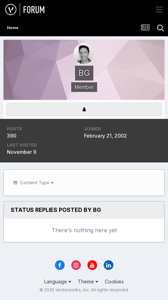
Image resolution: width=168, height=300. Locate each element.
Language (57, 281)
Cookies (114, 281)
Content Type (33, 182)
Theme (88, 281)
